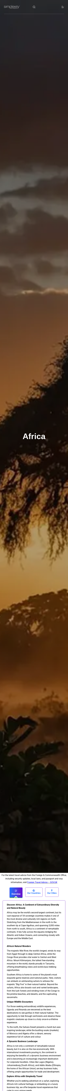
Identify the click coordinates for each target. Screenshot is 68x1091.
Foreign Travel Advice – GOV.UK (42, 882)
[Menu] (63, 7)
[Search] (34, 7)
